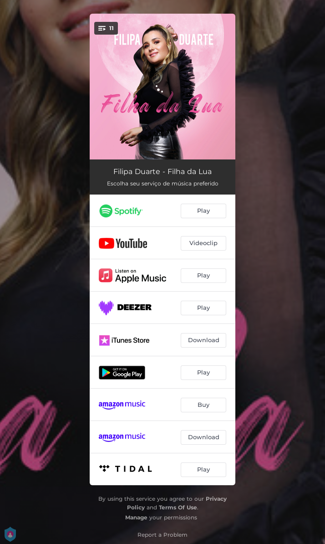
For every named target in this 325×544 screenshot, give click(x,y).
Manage (136, 517)
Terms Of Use (178, 507)
